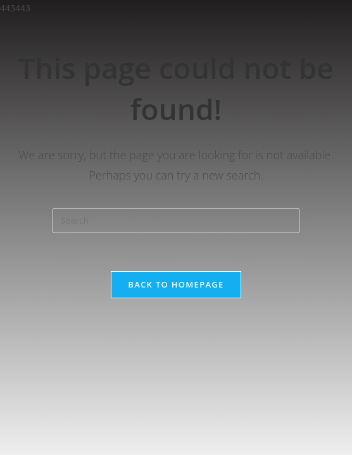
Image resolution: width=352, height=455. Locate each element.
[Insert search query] (176, 220)
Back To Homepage (175, 284)
